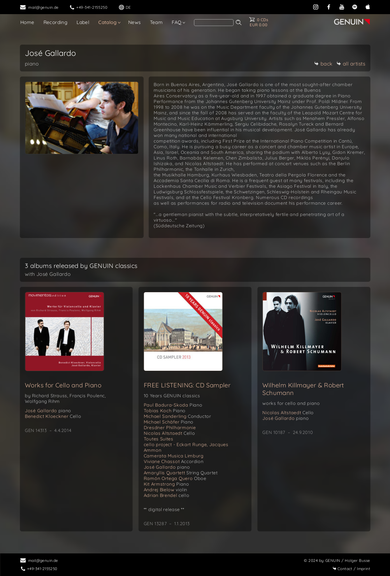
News (134, 22)
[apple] (367, 6)
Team (156, 22)
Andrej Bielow (165, 489)
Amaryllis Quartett (181, 472)
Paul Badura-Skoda (173, 405)
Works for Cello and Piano (63, 385)
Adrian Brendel (166, 495)
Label (83, 22)
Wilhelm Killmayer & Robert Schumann (303, 389)
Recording (55, 22)
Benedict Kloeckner (53, 416)
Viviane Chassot (174, 461)
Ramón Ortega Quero (175, 478)
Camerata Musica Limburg (174, 456)
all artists (351, 63)
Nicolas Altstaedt (169, 433)
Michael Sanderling (177, 416)
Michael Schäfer (168, 422)
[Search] (214, 22)
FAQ (176, 22)
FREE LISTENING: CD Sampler (187, 385)
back (323, 63)
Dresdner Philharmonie (170, 427)
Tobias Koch (165, 410)
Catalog (107, 22)
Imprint (351, 568)
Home (27, 22)
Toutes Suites (158, 439)
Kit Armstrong (166, 484)
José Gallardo (48, 410)
